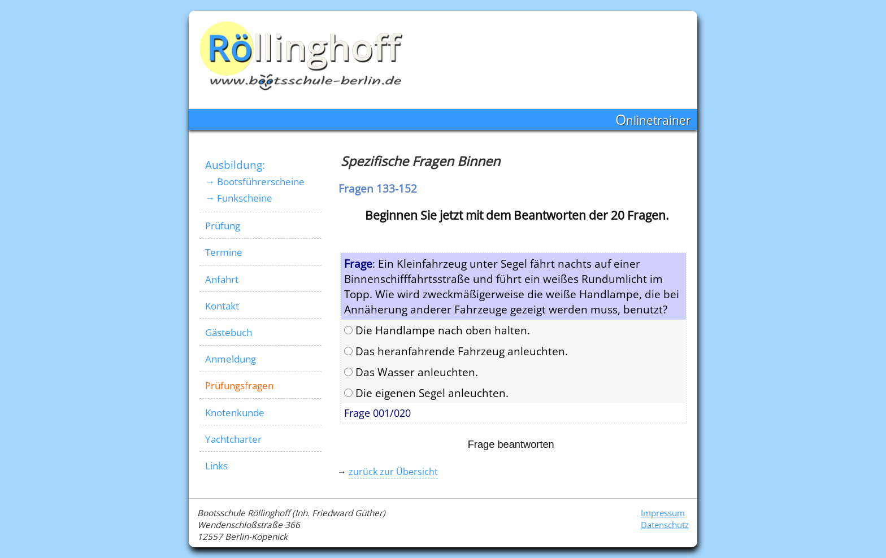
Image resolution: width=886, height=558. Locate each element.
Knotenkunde (234, 412)
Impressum (663, 513)
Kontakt (222, 305)
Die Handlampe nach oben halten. (437, 330)
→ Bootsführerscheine (255, 181)
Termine (223, 252)
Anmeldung (230, 358)
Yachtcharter (233, 439)
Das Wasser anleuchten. (411, 372)
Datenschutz (665, 525)
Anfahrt (221, 279)
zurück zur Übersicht (393, 471)
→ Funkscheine (238, 197)
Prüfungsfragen (239, 385)
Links (216, 465)
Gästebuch (228, 332)
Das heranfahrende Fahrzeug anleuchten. (456, 351)
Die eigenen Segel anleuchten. (426, 392)
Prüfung (222, 225)
